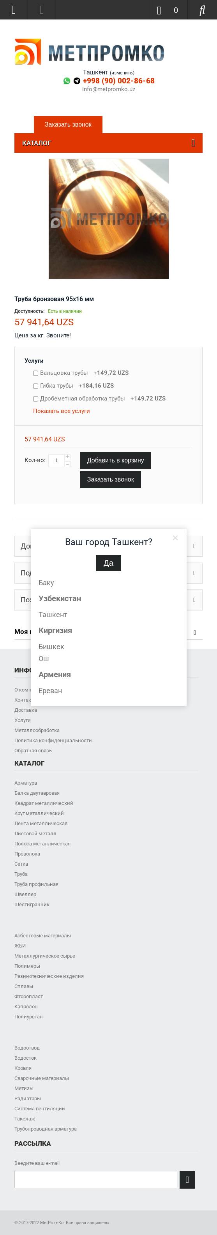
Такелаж (24, 1118)
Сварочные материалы (41, 1078)
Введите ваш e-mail (37, 1163)
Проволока (27, 853)
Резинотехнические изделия (49, 976)
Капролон (26, 1006)
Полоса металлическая (42, 843)
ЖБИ (20, 945)
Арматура (25, 782)
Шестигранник (31, 904)
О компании (29, 689)
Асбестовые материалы (42, 935)
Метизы (24, 1088)
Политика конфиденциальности (53, 740)
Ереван (50, 690)
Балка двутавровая (37, 793)
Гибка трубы (77, 385)
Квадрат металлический (43, 803)
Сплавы (23, 986)
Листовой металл (35, 833)
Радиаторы (27, 1098)
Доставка (25, 710)
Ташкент (53, 614)
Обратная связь (33, 750)
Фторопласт (28, 996)
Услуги (34, 360)
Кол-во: (35, 460)
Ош (44, 659)
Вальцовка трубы (84, 372)
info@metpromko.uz (108, 89)
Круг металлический (39, 813)
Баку (46, 583)
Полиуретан (28, 1016)
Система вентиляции (39, 1108)
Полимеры (27, 966)
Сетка (21, 863)
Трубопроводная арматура (45, 1128)
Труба (21, 874)
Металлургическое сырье (44, 955)
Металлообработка (37, 730)
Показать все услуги (61, 411)
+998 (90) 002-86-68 (119, 80)
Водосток (25, 1057)
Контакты (25, 699)
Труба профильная (36, 884)
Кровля (23, 1068)
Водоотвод (27, 1047)
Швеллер (25, 894)
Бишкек (51, 646)
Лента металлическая (40, 823)
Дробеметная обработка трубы (103, 398)
